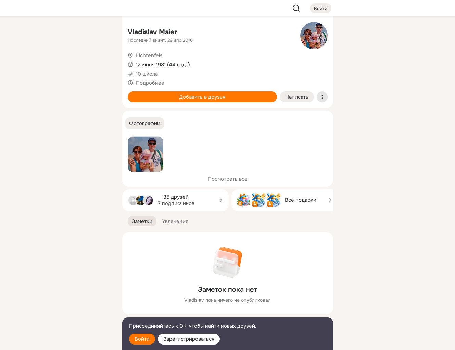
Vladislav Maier (152, 32)
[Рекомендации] (71, 123)
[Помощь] (41, 123)
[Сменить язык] (71, 311)
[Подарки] (41, 93)
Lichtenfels (149, 55)
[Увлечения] (71, 33)
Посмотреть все (228, 179)
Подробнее (150, 83)
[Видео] (101, 63)
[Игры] (101, 93)
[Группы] (101, 33)
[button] (144, 123)
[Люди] (71, 63)
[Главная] (41, 33)
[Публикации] (41, 63)
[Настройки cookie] (71, 341)
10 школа (147, 74)
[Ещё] (71, 297)
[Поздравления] (71, 93)
